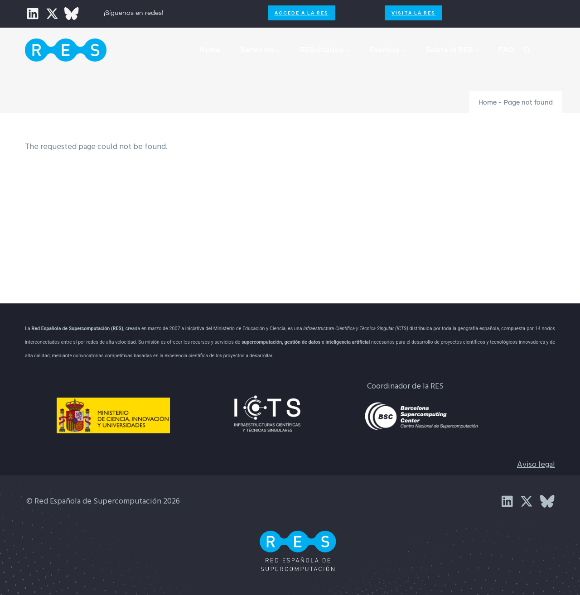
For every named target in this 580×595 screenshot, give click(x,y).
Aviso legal (536, 464)
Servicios (260, 49)
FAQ (506, 49)
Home (209, 49)
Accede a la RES (302, 12)
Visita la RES (413, 12)
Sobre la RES (452, 49)
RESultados (324, 49)
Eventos (387, 49)
